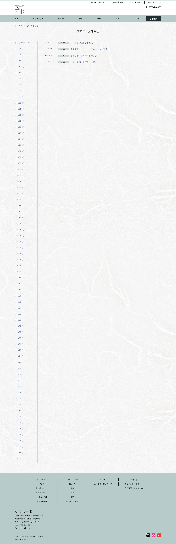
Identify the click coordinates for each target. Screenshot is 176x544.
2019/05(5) (19, 248)
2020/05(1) (19, 175)
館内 (72, 497)
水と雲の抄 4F (42, 492)
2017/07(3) (19, 380)
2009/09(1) (19, 459)
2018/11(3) (19, 284)
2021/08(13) (19, 85)
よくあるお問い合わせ (103, 484)
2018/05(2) (19, 320)
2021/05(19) (19, 103)
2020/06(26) (19, 169)
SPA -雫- (72, 484)
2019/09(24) (19, 223)
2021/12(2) (19, 61)
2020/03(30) (19, 187)
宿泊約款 (134, 480)
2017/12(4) (19, 350)
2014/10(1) (19, 410)
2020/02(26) (19, 193)
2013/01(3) (19, 447)
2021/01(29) (19, 127)
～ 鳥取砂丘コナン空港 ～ (84, 43)
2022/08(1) (19, 55)
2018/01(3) (19, 344)
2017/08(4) (19, 374)
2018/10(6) (19, 290)
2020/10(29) (19, 145)
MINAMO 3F (42, 497)
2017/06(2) (19, 386)
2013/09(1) (19, 423)
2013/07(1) (19, 429)
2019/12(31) (19, 205)
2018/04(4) (19, 326)
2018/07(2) (19, 308)
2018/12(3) (19, 278)
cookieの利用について (22, 540)
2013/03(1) (19, 435)
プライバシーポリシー (134, 484)
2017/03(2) (19, 398)
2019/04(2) (19, 254)
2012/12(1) (19, 453)
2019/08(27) (19, 230)
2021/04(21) (19, 109)
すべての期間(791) (22, 43)
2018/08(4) (19, 302)
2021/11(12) (19, 67)
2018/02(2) (19, 338)
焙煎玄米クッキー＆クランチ (84, 56)
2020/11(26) (19, 139)
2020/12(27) (19, 133)
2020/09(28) (19, 151)
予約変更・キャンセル (134, 488)
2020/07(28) (19, 163)
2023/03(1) (19, 49)
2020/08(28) (19, 157)
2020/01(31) (19, 199)
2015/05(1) (19, 404)
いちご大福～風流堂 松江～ (84, 62)
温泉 (72, 488)
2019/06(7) (19, 242)
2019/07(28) (19, 236)
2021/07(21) (19, 91)
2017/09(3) (19, 368)
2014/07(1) (19, 416)
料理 (72, 492)
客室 (42, 484)
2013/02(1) (19, 441)
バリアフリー (72, 480)
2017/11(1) (19, 356)
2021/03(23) (19, 115)
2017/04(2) (19, 392)
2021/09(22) (19, 79)
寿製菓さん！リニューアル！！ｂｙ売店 (89, 49)
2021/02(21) (19, 121)
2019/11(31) (19, 211)
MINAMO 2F (42, 501)
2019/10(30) (19, 217)
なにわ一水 (23, 511)
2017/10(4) (19, 362)
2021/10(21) (19, 73)
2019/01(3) (19, 272)
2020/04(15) (19, 181)
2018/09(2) (19, 296)
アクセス (103, 480)
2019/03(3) (19, 260)
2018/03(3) (19, 332)
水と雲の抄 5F (42, 488)
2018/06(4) (19, 314)
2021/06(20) (19, 97)
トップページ (42, 480)
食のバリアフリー (73, 501)
